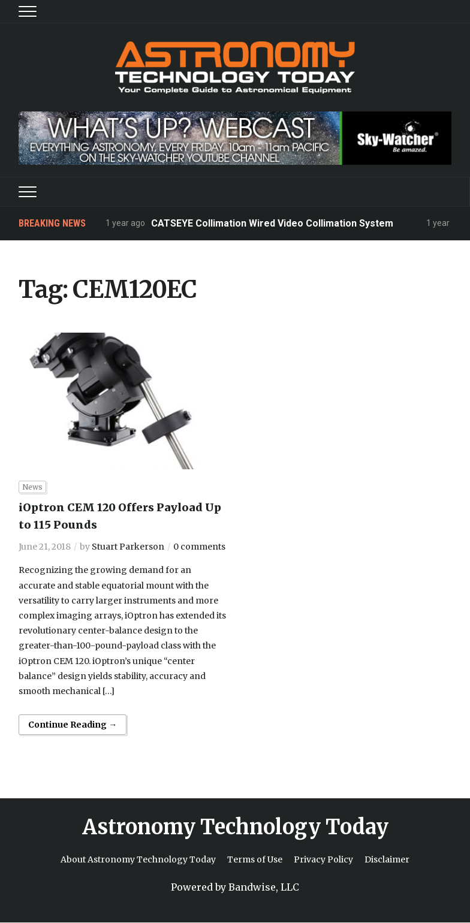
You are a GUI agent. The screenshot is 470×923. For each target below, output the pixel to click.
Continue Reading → (72, 724)
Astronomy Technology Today (235, 827)
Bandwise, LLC (263, 887)
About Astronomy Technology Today (138, 859)
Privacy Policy (323, 859)
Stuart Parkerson (128, 546)
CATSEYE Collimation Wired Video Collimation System (272, 223)
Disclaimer (386, 859)
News (32, 486)
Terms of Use (254, 859)
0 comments (199, 546)
